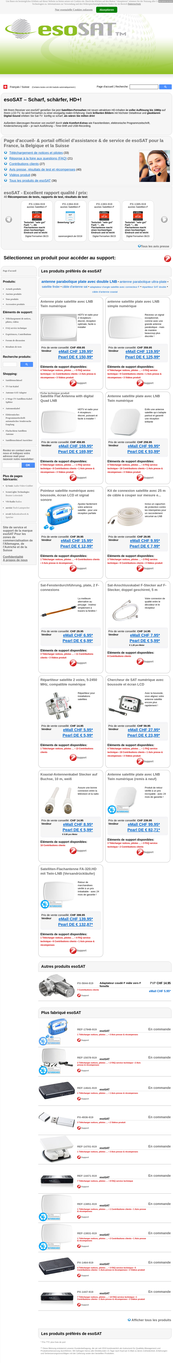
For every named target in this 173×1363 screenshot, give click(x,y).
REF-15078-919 (87, 1057)
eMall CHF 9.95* (145, 540)
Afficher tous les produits (149, 1320)
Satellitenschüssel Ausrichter (19, 440)
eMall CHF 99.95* (144, 446)
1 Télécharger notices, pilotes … (57, 559)
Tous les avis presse (153, 246)
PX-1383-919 (104, 204)
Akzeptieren (106, 9)
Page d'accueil (105, 86)
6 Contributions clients (88, 559)
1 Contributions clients (120, 1209)
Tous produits (12, 299)
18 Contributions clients (132, 468)
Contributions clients (24, 164)
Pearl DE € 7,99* (145, 546)
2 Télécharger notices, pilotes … (92, 1063)
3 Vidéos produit (65, 377)
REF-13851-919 (87, 1203)
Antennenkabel (13, 408)
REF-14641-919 (87, 1087)
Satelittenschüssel (14, 380)
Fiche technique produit (54, 393)
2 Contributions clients (131, 847)
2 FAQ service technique (121, 1063)
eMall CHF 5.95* (78, 730)
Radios (14, 501)
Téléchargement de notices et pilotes (36, 153)
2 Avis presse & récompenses (113, 1299)
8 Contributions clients (64, 468)
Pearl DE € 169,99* (75, 451)
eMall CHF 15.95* (77, 540)
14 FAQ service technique (122, 1297)
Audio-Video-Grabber (19, 486)
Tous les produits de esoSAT (30, 180)
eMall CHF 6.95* (78, 635)
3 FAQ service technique (121, 1268)
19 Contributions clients (132, 752)
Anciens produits (13, 294)
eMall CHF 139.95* (76, 351)
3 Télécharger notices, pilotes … (124, 559)
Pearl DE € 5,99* (145, 640)
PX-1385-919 (138, 204)
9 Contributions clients (131, 374)
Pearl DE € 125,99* (142, 357)
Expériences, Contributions (18, 334)
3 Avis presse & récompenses (57, 563)
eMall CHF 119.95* (143, 351)
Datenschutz (134, 4)
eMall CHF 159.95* (76, 446)
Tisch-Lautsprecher (18, 508)
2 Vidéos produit (117, 1122)
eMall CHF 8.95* (78, 824)
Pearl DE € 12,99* (76, 546)
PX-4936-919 (85, 1117)
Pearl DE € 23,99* (143, 735)
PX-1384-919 (37, 204)
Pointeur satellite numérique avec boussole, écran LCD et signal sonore (67, 495)
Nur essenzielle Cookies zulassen (74, 9)
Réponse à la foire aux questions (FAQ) (38, 158)
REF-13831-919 (87, 1233)
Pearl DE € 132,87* (75, 924)
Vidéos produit (19, 175)
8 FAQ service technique (121, 1181)
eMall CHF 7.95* (145, 635)
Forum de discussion (15, 340)
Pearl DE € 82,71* (143, 830)
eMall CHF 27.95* (144, 730)
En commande (159, 1029)
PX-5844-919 (85, 983)
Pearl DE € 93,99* (143, 451)
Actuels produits (13, 289)
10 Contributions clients (52, 845)
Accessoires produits (15, 304)
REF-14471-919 (87, 1175)
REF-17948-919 (87, 1029)
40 (5, 196)
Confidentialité (13, 556)
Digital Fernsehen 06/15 (36, 236)
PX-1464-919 (85, 1262)
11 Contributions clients (65, 374)
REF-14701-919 (87, 1146)
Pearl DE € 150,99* (75, 357)
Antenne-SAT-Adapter (16, 392)
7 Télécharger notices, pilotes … (92, 1181)
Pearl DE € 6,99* (78, 640)
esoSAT (12, 192)
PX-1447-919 (85, 1291)
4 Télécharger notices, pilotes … (57, 370)
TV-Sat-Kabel (12, 386)
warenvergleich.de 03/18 (70, 236)
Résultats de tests (14, 347)
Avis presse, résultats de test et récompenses (42, 169)
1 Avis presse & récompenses (124, 1093)
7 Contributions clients (88, 990)
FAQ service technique (16, 328)
